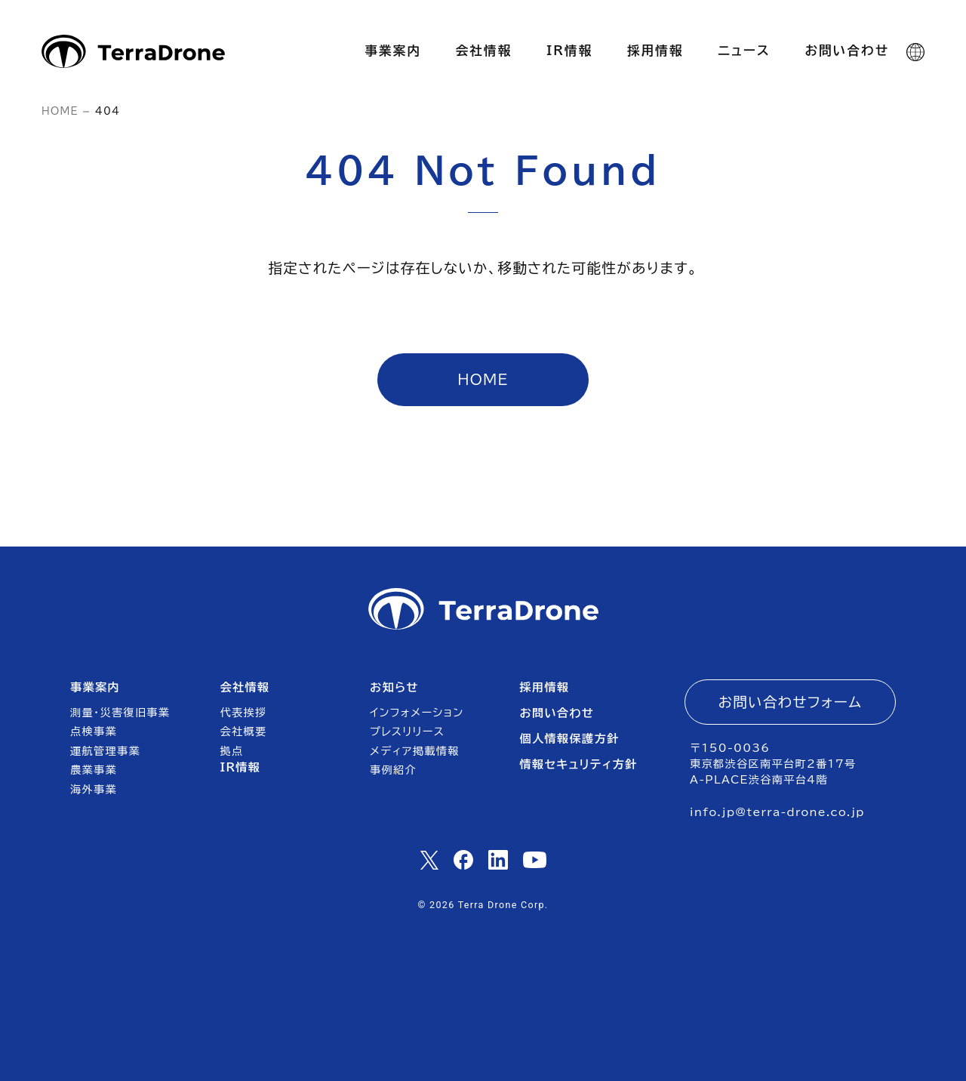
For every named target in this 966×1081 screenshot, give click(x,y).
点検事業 (93, 731)
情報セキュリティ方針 (578, 764)
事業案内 (95, 687)
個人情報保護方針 (569, 738)
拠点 (232, 751)
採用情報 (544, 687)
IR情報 (240, 767)
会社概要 (243, 731)
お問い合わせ (556, 713)
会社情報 (245, 687)
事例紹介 (393, 770)
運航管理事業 (105, 751)
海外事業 (93, 789)
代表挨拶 (243, 712)
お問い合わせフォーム (790, 702)
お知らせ (394, 687)
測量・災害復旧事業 (120, 712)
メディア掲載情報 (415, 751)
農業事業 (93, 770)
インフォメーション (417, 712)
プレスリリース (407, 731)
